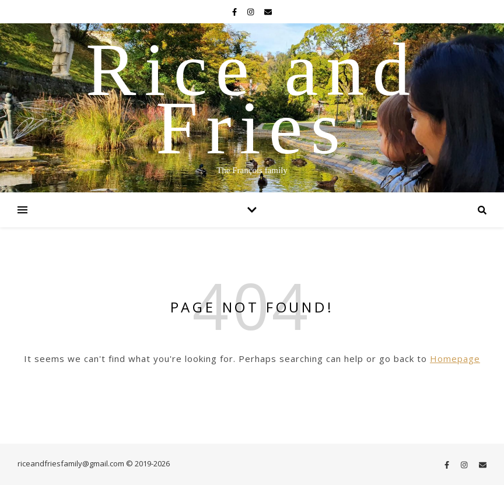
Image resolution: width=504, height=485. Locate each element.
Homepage (455, 358)
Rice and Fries (252, 98)
